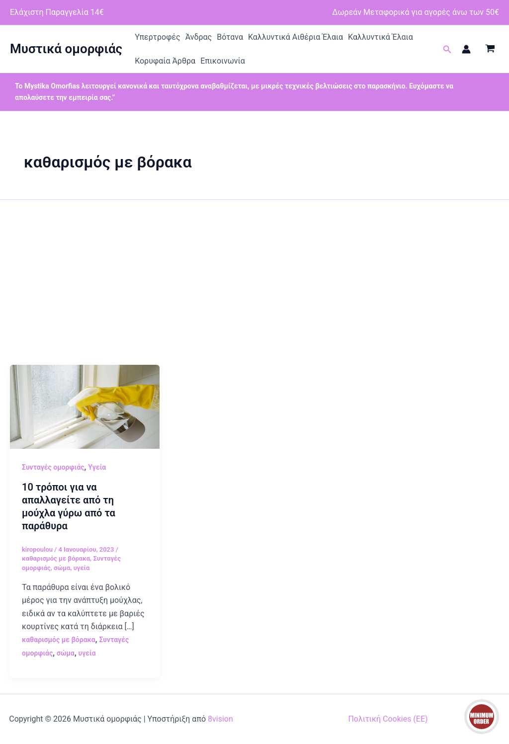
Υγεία (97, 467)
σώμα (62, 568)
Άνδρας (198, 37)
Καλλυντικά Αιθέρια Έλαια (295, 37)
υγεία (82, 568)
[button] (447, 49)
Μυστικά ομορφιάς (66, 48)
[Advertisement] (254, 290)
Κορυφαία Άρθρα (165, 61)
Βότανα (230, 37)
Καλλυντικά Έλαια (380, 37)
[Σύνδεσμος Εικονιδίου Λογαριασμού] (466, 49)
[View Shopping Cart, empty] (490, 49)
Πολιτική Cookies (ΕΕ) (387, 719)
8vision (220, 719)
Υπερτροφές (157, 37)
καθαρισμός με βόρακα (56, 558)
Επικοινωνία (222, 61)
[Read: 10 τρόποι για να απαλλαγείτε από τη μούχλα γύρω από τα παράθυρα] (85, 406)
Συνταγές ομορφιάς (53, 467)
